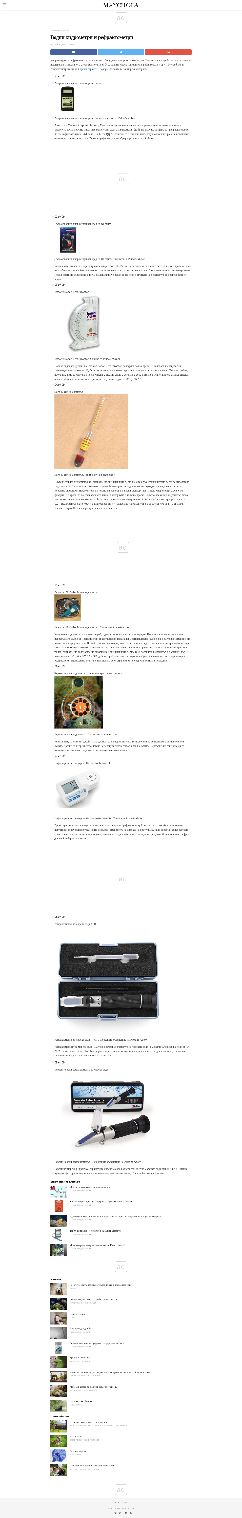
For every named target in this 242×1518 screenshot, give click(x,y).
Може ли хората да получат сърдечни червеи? (93, 1386)
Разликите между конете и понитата (88, 1422)
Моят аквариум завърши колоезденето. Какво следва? (97, 1245)
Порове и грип (77, 1314)
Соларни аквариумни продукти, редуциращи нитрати (97, 1343)
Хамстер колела (78, 1451)
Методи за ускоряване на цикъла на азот (90, 1187)
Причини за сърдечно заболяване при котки (92, 1465)
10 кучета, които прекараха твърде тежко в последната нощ (100, 1285)
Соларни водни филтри (59, 30)
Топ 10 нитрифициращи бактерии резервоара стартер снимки (101, 1201)
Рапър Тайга (76, 1436)
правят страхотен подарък (94, 69)
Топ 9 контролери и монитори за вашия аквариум (95, 1230)
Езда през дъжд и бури (81, 1328)
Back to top (121, 1503)
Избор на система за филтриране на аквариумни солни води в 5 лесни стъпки (110, 1372)
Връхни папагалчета (80, 1357)
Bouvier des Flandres (82, 1401)
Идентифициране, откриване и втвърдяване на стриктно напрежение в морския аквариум (115, 1216)
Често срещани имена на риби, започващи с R (93, 1299)
